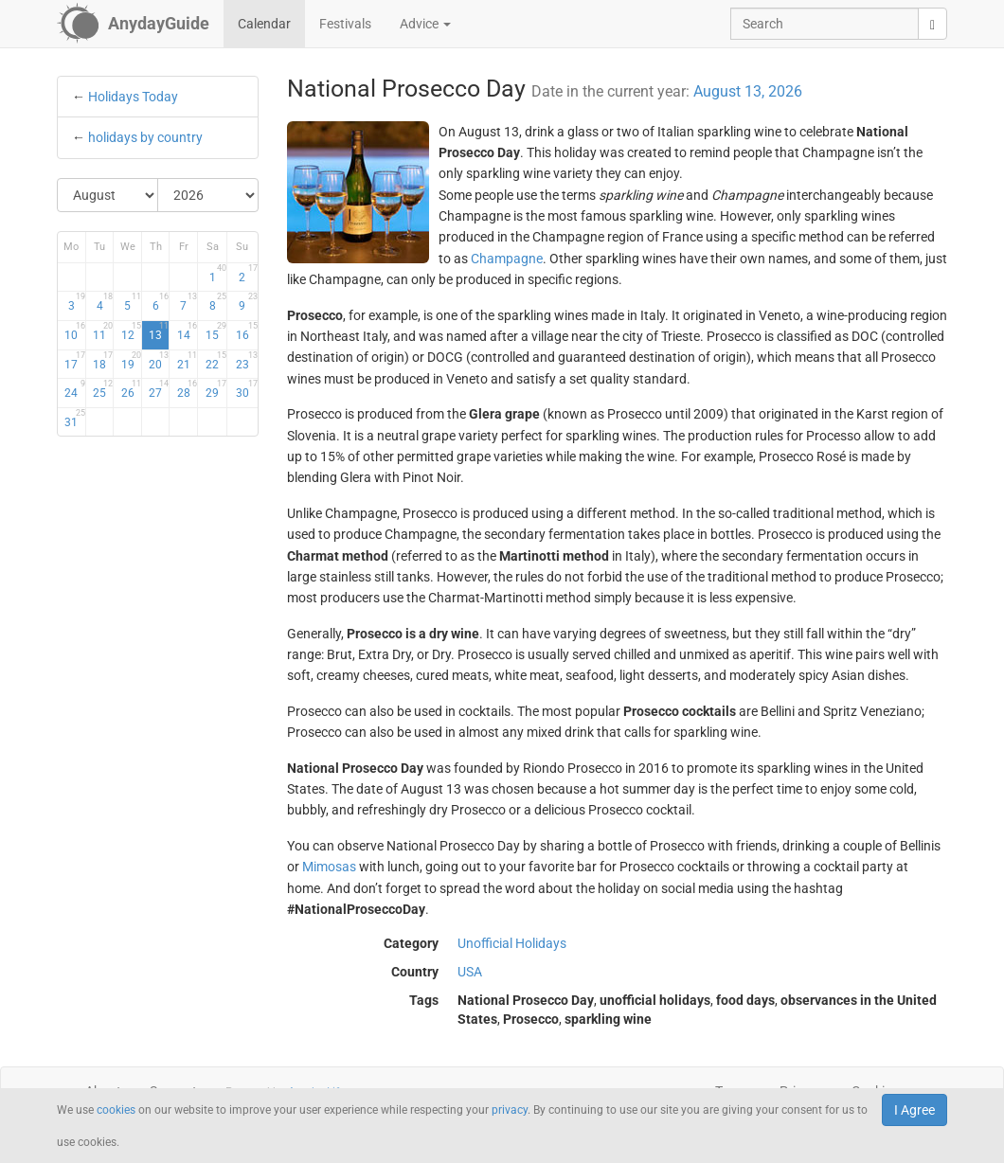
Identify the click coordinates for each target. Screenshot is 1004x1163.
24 (74, 389)
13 (159, 331)
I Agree (914, 1110)
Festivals (345, 23)
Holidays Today (133, 96)
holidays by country (145, 137)
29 (216, 389)
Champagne (507, 258)
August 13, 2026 (747, 91)
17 (74, 360)
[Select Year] (208, 195)
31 (74, 418)
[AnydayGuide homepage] (133, 23)
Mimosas (329, 866)
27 (159, 389)
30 (247, 389)
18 (103, 360)
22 (216, 360)
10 (74, 331)
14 (187, 331)
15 (216, 331)
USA (469, 971)
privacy (510, 1110)
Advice (425, 23)
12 (131, 331)
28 (187, 389)
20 (159, 360)
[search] (932, 24)
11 (103, 331)
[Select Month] (108, 195)
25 (103, 389)
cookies (116, 1110)
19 (131, 360)
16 (247, 331)
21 (187, 360)
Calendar (264, 23)
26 (131, 389)
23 (247, 360)
